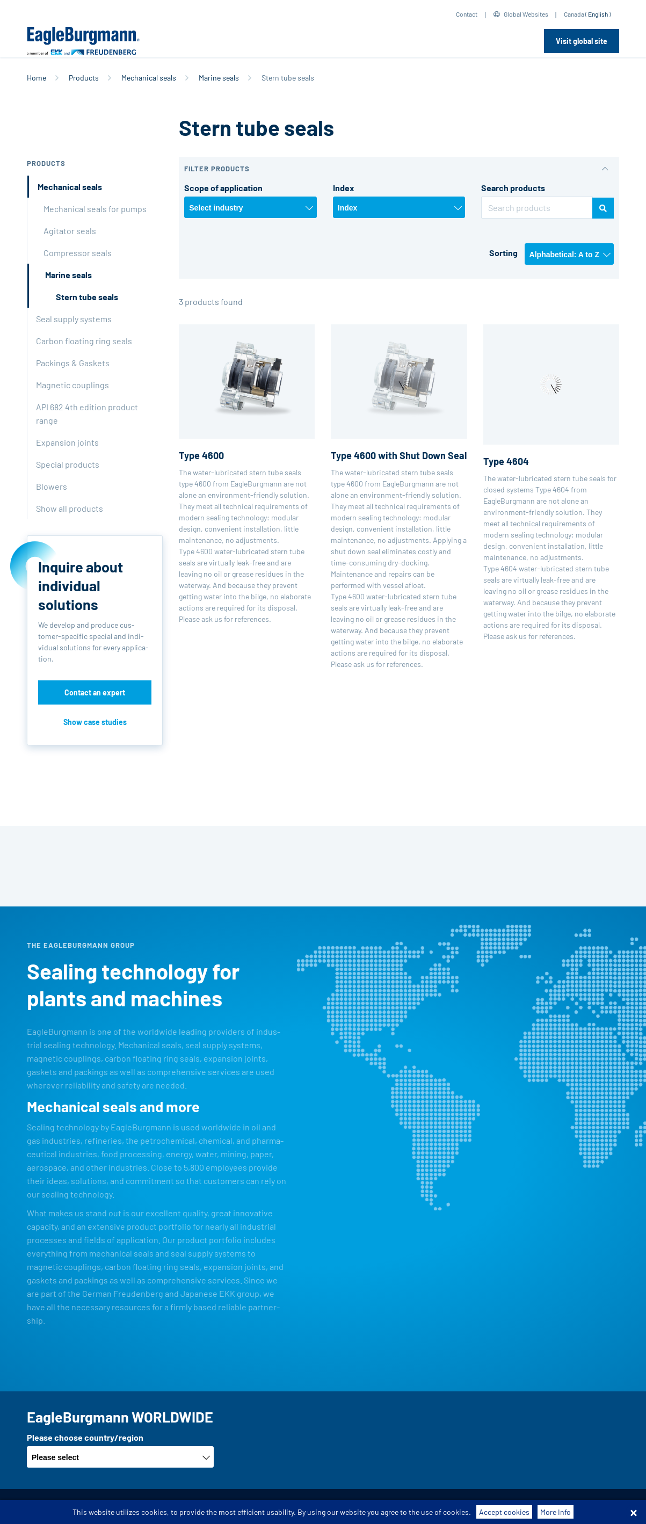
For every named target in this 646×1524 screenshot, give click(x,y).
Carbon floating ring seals (84, 341)
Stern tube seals (87, 297)
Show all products (69, 508)
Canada (574, 14)
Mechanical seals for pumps (95, 209)
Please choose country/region (85, 1437)
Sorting (503, 253)
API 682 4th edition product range (87, 413)
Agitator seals (69, 231)
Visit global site (581, 41)
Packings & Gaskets (73, 363)
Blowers (51, 486)
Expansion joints (67, 442)
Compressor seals (77, 253)
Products (84, 77)
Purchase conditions (226, 1506)
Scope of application (223, 188)
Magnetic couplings (72, 385)
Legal (369, 1506)
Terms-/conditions (148, 1506)
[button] (399, 169)
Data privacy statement (310, 1506)
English (598, 14)
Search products (513, 188)
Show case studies (95, 722)
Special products (67, 464)
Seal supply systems (74, 319)
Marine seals (219, 77)
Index (343, 188)
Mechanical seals (148, 77)
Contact (466, 14)
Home (36, 77)
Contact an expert (94, 692)
